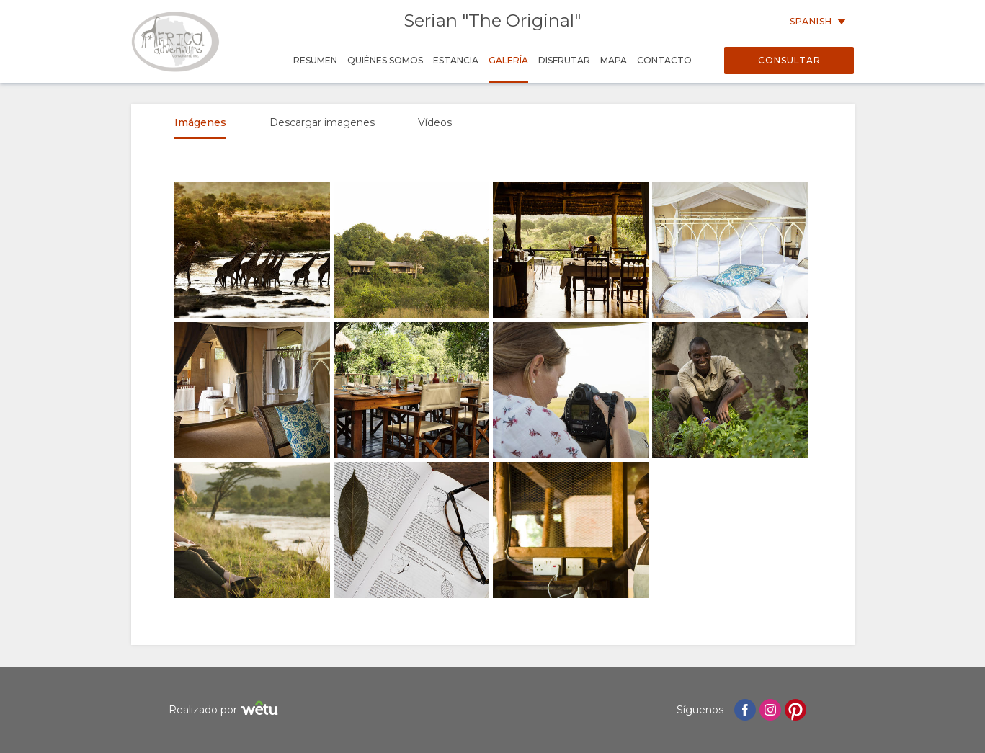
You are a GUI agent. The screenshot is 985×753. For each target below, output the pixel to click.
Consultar (789, 60)
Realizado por (225, 710)
